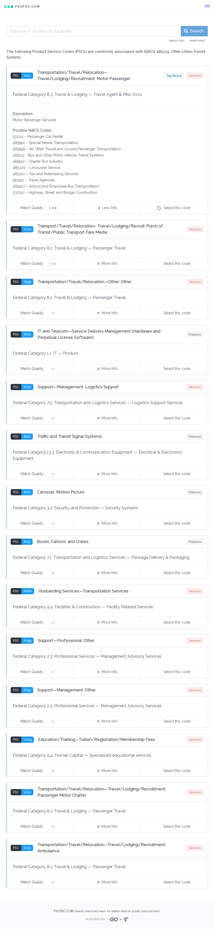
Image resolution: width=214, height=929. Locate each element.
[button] (207, 7)
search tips (176, 40)
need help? (197, 40)
